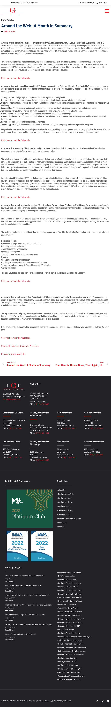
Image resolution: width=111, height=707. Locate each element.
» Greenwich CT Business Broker (69, 601)
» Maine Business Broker (66, 604)
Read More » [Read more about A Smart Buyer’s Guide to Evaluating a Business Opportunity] (9, 600)
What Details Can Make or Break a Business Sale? (23, 585)
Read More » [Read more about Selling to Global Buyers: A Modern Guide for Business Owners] (9, 630)
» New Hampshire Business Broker (70, 644)
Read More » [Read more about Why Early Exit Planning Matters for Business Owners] (9, 620)
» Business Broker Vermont (67, 586)
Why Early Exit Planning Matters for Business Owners (25, 614)
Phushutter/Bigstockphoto (13, 354)
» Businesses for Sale (65, 494)
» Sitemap (61, 526)
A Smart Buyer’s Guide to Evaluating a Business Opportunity (27, 595)
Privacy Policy (36, 701)
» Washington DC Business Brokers (70, 676)
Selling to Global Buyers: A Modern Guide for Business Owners (28, 624)
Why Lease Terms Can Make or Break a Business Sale (24, 576)
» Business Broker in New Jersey (69, 622)
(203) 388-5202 (15, 457)
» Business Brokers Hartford (68, 665)
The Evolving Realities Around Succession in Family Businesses (28, 605)
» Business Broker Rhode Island (69, 590)
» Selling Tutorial (63, 514)
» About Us (61, 490)
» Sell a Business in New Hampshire (71, 651)
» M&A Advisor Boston (65, 629)
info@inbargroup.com (11, 399)
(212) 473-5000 (42, 404)
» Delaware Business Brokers (68, 679)
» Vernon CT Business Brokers (68, 672)
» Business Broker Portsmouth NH (70, 654)
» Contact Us (62, 522)
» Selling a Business (65, 510)
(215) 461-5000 (42, 460)
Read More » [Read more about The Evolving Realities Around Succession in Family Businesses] (9, 610)
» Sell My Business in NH (66, 661)
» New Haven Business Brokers (69, 615)
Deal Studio (67, 701)
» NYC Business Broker (66, 576)
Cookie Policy (47, 701)
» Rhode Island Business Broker (69, 611)
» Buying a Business (65, 502)
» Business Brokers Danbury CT (69, 669)
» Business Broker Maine (66, 579)
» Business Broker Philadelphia (69, 583)
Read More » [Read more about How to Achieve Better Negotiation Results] (9, 639)
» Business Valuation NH (66, 658)
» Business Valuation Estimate (69, 518)
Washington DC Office (13, 412)
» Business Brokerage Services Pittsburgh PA (74, 636)
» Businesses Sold (64, 498)
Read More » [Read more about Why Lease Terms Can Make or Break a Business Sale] (9, 581)
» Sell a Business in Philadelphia (69, 597)
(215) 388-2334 (42, 433)
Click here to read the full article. (15, 78)
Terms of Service (25, 701)
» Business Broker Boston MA (68, 626)
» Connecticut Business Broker (69, 572)
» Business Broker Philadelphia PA (70, 619)
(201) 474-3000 (96, 428)
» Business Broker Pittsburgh (68, 633)
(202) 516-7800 (15, 428)
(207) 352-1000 (69, 457)
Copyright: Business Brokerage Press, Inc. (20, 345)
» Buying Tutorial (63, 506)
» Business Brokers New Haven (69, 594)
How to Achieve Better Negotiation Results (21, 634)
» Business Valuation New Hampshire (71, 647)
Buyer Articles (7, 19)
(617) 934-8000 (96, 454)
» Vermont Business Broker (67, 608)
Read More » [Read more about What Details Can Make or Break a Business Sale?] (9, 591)
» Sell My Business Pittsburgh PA (69, 640)
